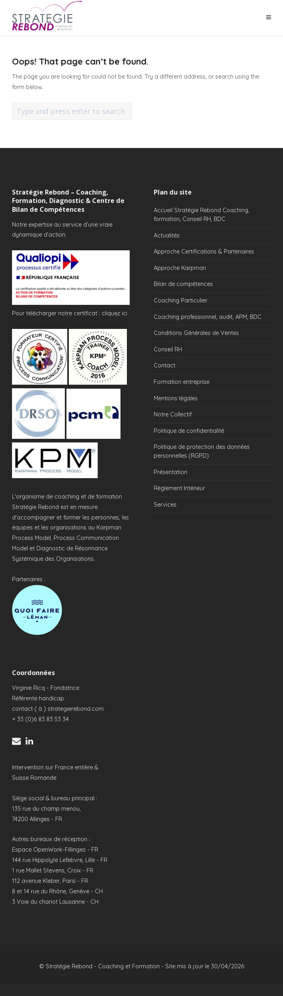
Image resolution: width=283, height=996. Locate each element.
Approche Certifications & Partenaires (204, 251)
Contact (164, 365)
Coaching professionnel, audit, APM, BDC (207, 317)
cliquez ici (114, 313)
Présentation (170, 472)
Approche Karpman (180, 268)
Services (165, 504)
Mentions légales (176, 398)
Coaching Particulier (180, 300)
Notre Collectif (173, 414)
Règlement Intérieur (179, 488)
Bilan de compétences (183, 284)
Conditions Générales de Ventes (196, 333)
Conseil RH (168, 349)
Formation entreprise (181, 381)
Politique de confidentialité (189, 430)
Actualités (167, 235)
